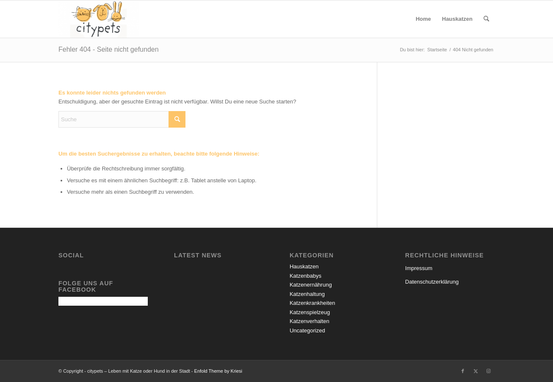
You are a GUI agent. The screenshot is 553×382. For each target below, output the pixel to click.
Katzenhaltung (307, 294)
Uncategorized (307, 330)
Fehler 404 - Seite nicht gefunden (108, 49)
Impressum (418, 268)
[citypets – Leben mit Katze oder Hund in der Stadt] (98, 19)
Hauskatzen (304, 266)
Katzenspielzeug (310, 312)
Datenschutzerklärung (432, 282)
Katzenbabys (305, 276)
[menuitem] (423, 19)
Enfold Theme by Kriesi (218, 371)
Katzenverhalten (309, 321)
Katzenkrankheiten (312, 303)
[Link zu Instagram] (488, 371)
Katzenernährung (311, 285)
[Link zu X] (475, 371)
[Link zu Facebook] (462, 371)
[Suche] (486, 19)
